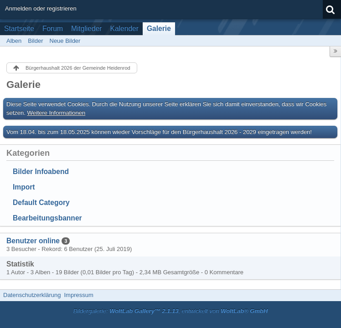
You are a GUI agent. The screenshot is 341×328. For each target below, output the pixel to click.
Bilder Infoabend (41, 171)
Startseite (19, 28)
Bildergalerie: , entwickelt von (170, 311)
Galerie (159, 28)
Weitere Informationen (56, 112)
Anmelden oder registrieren (41, 8)
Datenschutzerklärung (32, 295)
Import (24, 187)
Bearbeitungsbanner (47, 218)
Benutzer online (33, 241)
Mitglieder (86, 28)
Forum (52, 28)
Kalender (124, 28)
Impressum (78, 295)
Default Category (41, 202)
